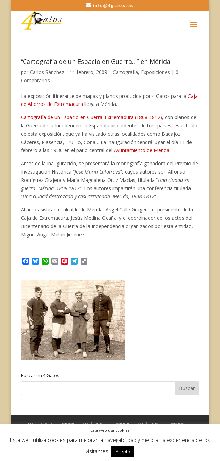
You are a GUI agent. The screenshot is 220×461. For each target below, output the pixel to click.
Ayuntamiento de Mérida (141, 150)
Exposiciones (155, 72)
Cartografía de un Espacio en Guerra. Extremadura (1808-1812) (91, 117)
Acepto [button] (123, 451)
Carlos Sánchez (47, 72)
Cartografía (125, 72)
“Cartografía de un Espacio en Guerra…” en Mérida (95, 61)
